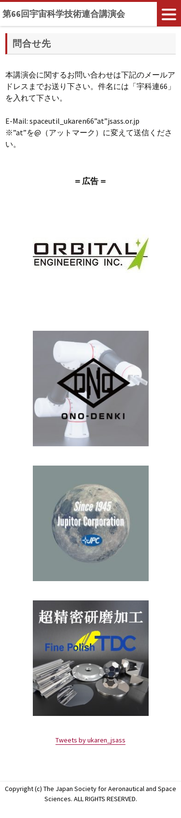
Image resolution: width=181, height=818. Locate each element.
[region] (91, 254)
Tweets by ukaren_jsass (90, 740)
